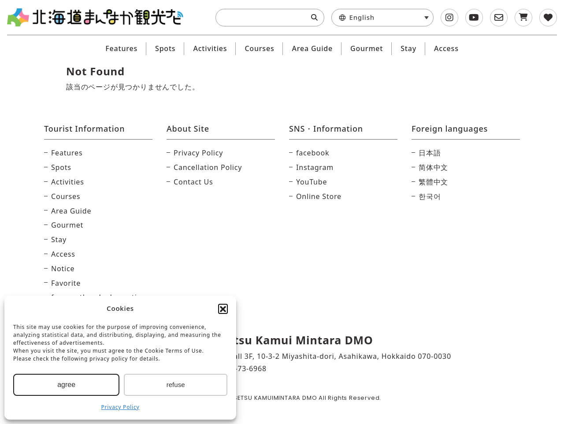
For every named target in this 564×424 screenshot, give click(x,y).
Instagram (315, 167)
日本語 (430, 153)
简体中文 (433, 167)
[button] (223, 308)
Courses (259, 48)
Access (446, 48)
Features (121, 48)
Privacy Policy (120, 407)
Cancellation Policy (208, 167)
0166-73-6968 (241, 368)
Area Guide (312, 48)
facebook (312, 153)
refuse (176, 384)
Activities (210, 48)
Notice (62, 268)
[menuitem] (382, 17)
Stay (408, 48)
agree (66, 384)
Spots (165, 48)
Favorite (66, 283)
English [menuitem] (362, 17)
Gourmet (366, 48)
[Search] (314, 17)
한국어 (430, 196)
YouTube (311, 182)
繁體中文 (433, 182)
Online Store (318, 196)
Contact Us (193, 182)
